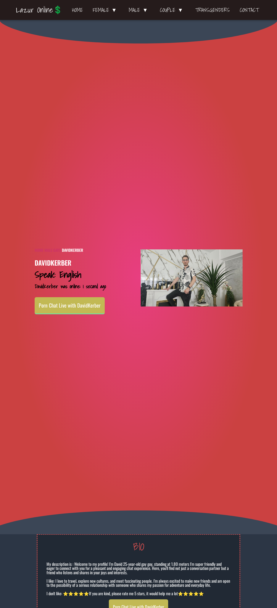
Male (48, 250)
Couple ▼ (172, 10)
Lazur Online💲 (39, 10)
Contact (249, 10)
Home (77, 10)
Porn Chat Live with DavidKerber (70, 305)
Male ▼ (139, 10)
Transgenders (212, 10)
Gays (57, 250)
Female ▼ (106, 10)
